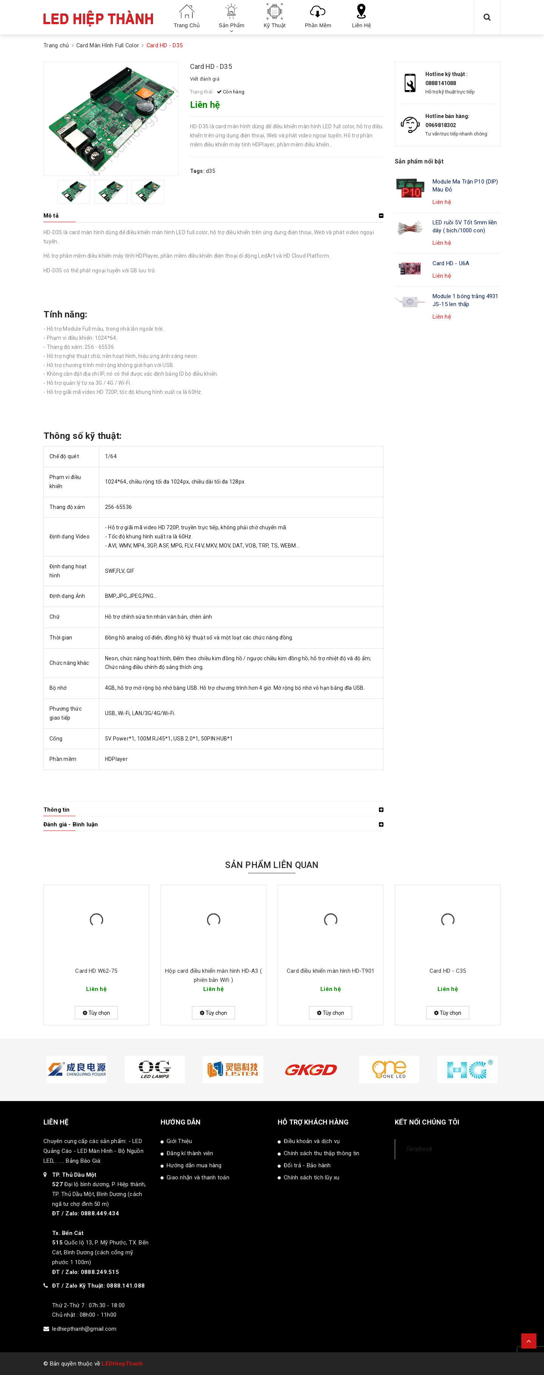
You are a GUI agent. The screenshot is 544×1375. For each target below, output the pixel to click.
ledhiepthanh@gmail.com (84, 1328)
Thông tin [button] (56, 809)
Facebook (419, 1149)
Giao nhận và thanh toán (198, 1177)
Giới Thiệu (179, 1141)
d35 (210, 171)
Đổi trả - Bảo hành (307, 1165)
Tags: (198, 171)
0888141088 (440, 83)
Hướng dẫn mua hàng (194, 1165)
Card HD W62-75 (96, 970)
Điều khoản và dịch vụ (312, 1141)
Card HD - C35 (448, 970)
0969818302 (440, 125)
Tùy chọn (96, 1013)
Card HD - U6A (451, 263)
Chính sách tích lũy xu (312, 1177)
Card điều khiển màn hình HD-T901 (330, 970)
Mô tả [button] (51, 215)
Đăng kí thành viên (190, 1153)
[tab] (213, 215)
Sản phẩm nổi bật (419, 161)
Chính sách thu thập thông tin (321, 1153)
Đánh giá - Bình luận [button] (70, 824)
